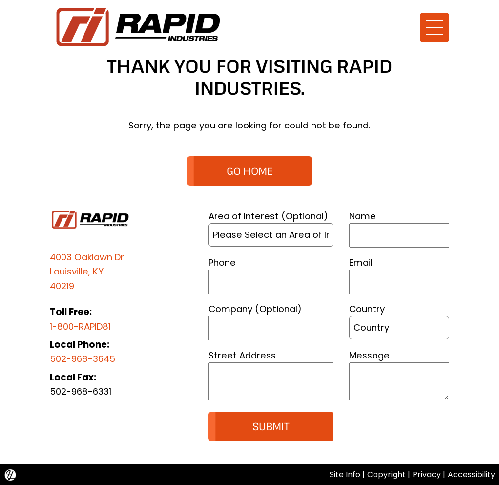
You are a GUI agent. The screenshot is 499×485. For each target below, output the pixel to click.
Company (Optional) (255, 309)
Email (361, 262)
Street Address (242, 355)
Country (367, 309)
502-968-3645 (82, 359)
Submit (271, 426)
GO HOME (250, 171)
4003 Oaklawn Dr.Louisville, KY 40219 (88, 271)
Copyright (386, 474)
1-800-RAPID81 (80, 326)
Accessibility (471, 474)
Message (369, 355)
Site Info (345, 474)
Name (362, 216)
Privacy (427, 474)
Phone (222, 262)
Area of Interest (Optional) (268, 216)
